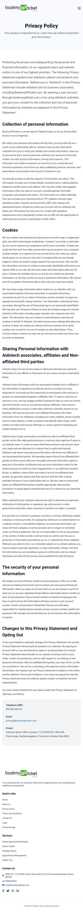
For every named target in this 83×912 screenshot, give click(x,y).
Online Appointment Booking (15, 842)
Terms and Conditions (12, 813)
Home (5, 800)
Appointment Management (14, 855)
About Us (6, 804)
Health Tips (7, 860)
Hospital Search (9, 851)
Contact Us (7, 818)
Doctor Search (8, 846)
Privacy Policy (8, 809)
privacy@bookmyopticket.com (21, 720)
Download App (8, 827)
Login (4, 823)
